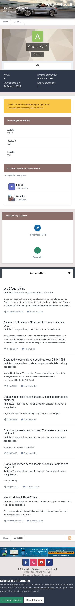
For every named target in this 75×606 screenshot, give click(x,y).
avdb (31, 292)
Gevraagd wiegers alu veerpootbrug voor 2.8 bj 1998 (34, 359)
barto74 (33, 329)
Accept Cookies (11, 600)
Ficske (19, 185)
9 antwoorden (29, 419)
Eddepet (33, 363)
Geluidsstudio (54, 329)
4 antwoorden (35, 520)
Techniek (48, 292)
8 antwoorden (35, 311)
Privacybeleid (51, 569)
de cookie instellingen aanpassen (38, 587)
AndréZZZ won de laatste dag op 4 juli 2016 (28, 104)
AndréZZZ (9, 292)
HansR (32, 403)
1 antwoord (28, 348)
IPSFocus (35, 569)
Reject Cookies (34, 600)
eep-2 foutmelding (14, 288)
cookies (15, 584)
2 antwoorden (29, 386)
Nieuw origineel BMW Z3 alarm (22, 497)
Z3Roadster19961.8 (39, 501)
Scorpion (20, 196)
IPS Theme (23, 569)
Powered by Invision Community (37, 575)
